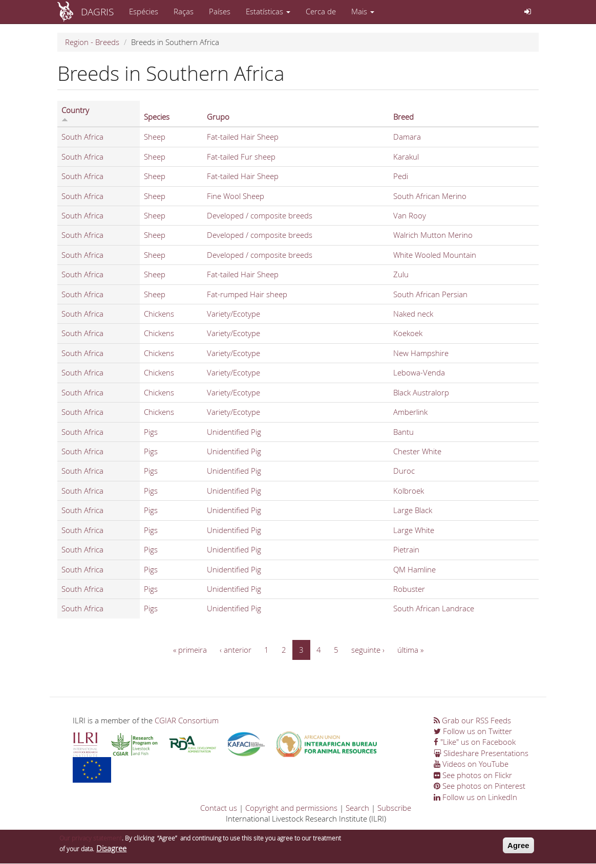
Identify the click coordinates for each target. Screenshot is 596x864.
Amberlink (410, 412)
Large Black (412, 510)
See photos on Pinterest (479, 786)
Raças (184, 11)
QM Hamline (414, 569)
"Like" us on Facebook (475, 742)
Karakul (406, 156)
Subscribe (394, 808)
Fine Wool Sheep (235, 196)
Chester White (417, 451)
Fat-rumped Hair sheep (247, 294)
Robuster (409, 589)
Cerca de (321, 11)
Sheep (154, 136)
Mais (362, 11)
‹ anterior (235, 650)
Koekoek (407, 333)
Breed (403, 117)
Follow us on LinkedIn (475, 797)
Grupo (218, 117)
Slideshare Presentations (481, 753)
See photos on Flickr (473, 775)
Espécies (143, 11)
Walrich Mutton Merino (433, 235)
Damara (407, 136)
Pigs (151, 432)
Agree (518, 848)
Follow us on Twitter (473, 731)
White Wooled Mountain (434, 255)
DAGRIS (97, 11)
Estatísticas (268, 11)
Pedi (400, 176)
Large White (413, 530)
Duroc (404, 471)
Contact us (218, 808)
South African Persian (430, 294)
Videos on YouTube (471, 764)
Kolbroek (408, 490)
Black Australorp (421, 392)
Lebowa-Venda (419, 372)
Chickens (159, 313)
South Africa (82, 136)
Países (219, 11)
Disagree (111, 851)
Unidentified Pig (234, 432)
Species (156, 117)
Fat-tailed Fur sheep (241, 156)
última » (410, 650)
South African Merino (429, 196)
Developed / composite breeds (259, 215)
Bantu (403, 432)
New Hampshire (421, 353)
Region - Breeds (92, 42)
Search (357, 808)
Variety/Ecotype (233, 313)
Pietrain (406, 549)
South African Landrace (433, 608)
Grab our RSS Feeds (472, 720)
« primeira (190, 650)
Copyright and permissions (291, 808)
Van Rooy (409, 215)
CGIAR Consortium (187, 720)
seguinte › (368, 650)
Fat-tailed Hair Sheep (243, 136)
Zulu (401, 274)
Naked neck (413, 313)
